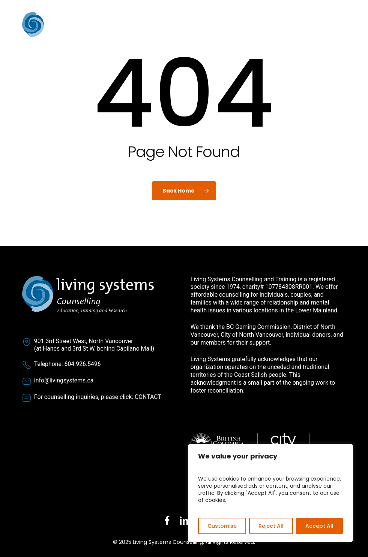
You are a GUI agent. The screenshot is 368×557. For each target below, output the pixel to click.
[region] (270, 493)
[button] (342, 25)
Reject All (271, 526)
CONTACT (148, 396)
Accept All (319, 526)
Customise (222, 526)
